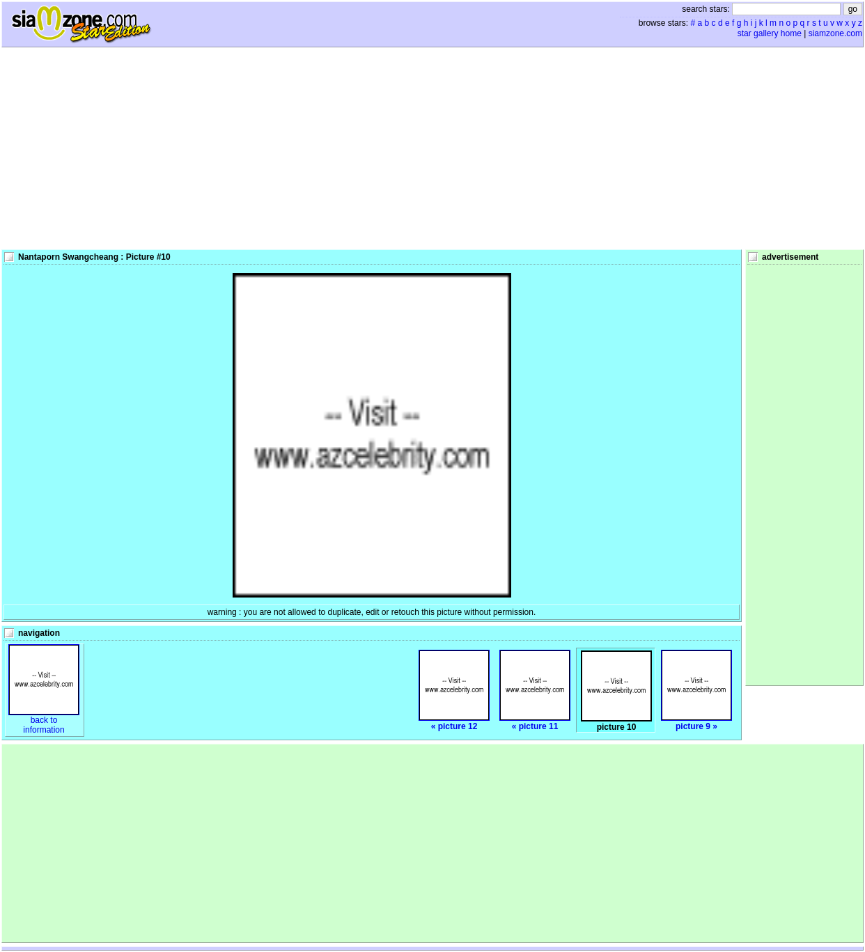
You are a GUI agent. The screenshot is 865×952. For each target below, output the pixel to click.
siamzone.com (835, 33)
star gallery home (770, 33)
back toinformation (43, 721)
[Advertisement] (432, 148)
